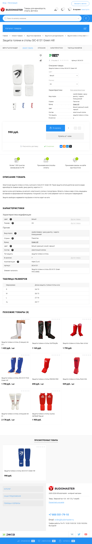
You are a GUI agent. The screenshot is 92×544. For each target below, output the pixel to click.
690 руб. (46, 385)
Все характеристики (77, 90)
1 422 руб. (15, 349)
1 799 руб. (77, 349)
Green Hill (76, 104)
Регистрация (12, 3)
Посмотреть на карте (56, 502)
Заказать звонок (80, 3)
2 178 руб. (15, 421)
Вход (4, 3)
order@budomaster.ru (64, 520)
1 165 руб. (46, 349)
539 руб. (77, 385)
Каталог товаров (46, 28)
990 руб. (8, 476)
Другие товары (76, 219)
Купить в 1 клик (64, 136)
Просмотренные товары (46, 440)
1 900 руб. (46, 421)
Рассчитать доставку (29, 146)
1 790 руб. (15, 385)
